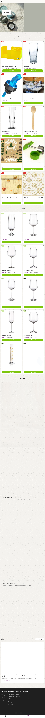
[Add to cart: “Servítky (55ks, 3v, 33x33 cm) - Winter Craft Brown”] (11, 169)
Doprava (17, 694)
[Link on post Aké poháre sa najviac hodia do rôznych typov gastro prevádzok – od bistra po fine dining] (22, 656)
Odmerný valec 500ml (6, 368)
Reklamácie (3, 697)
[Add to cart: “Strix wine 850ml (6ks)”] (33, 242)
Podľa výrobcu (11, 704)
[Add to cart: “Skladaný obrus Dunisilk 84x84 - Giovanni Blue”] (33, 103)
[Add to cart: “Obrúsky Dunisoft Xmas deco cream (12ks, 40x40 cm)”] (33, 203)
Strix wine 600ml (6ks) (28, 335)
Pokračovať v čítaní (5, 680)
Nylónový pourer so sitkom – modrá (9, 98)
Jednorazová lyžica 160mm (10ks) (30, 131)
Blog (2, 706)
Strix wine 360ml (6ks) (28, 270)
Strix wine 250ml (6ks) (6, 302)
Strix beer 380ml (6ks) (6, 237)
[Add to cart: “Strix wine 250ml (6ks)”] (11, 307)
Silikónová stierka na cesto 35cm (30, 368)
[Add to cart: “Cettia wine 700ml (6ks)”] (11, 275)
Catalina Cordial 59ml (6, 131)
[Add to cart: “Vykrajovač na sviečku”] (33, 169)
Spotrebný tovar (10, 699)
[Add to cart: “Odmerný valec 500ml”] (11, 372)
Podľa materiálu (10, 702)
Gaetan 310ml (26, 66)
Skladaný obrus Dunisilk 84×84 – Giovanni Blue (33, 98)
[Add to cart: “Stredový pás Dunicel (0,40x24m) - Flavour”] (11, 203)
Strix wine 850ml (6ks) (28, 237)
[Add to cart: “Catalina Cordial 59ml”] (11, 136)
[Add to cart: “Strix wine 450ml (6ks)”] (33, 307)
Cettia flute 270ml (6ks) (6, 335)
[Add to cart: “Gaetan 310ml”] (33, 70)
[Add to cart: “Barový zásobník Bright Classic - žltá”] (11, 70)
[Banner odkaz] (22, 498)
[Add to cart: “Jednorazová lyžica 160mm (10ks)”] (33, 136)
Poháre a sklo (11, 696)
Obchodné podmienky (3, 695)
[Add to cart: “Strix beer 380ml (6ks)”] (11, 242)
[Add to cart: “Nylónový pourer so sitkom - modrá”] (11, 103)
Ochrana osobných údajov (3, 700)
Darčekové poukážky (18, 697)
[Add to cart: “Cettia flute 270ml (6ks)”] (11, 340)
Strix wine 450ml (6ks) (28, 302)
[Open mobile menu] (1, 1)
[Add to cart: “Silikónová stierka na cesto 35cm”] (33, 372)
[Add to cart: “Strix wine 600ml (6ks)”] (33, 340)
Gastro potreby (11, 694)
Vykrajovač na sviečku (28, 163)
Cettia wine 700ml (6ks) (6, 270)
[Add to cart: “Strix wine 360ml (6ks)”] (33, 275)
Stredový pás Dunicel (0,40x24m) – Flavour (10, 197)
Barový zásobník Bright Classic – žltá (9, 66)
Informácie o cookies (3, 704)
